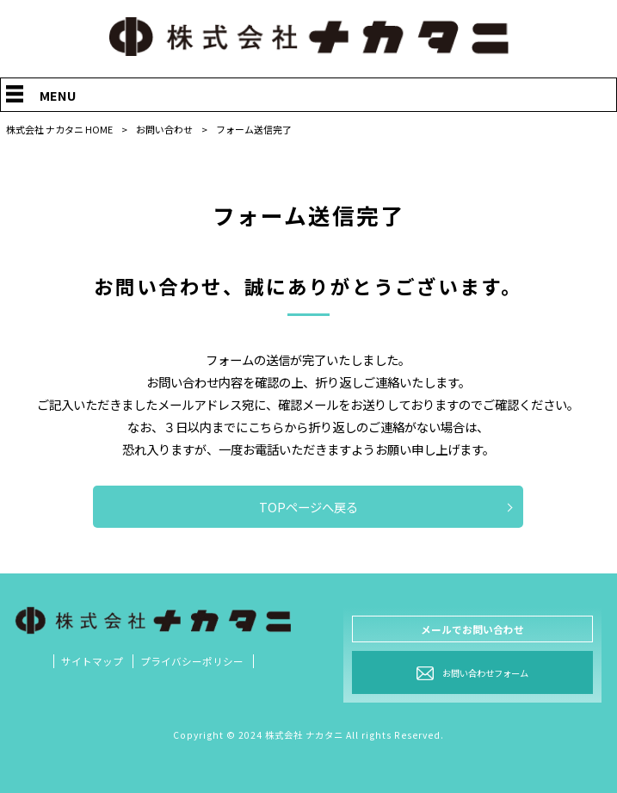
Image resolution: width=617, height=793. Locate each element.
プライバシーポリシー (192, 661)
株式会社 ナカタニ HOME (59, 129)
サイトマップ (92, 661)
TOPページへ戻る (308, 507)
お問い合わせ (164, 129)
